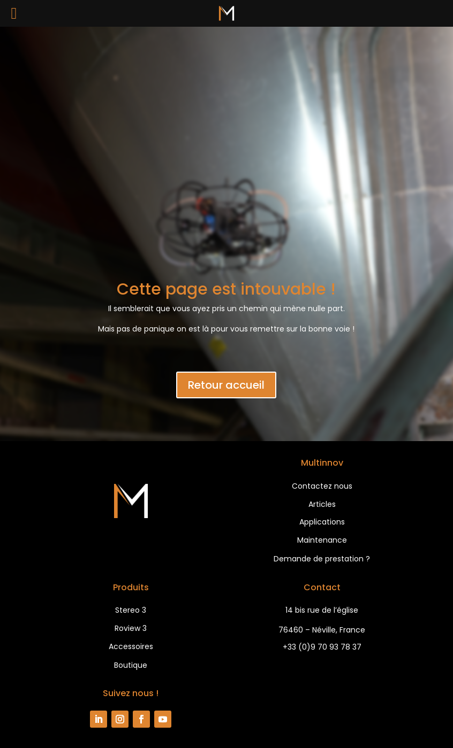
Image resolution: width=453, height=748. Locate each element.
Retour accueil (226, 384)
